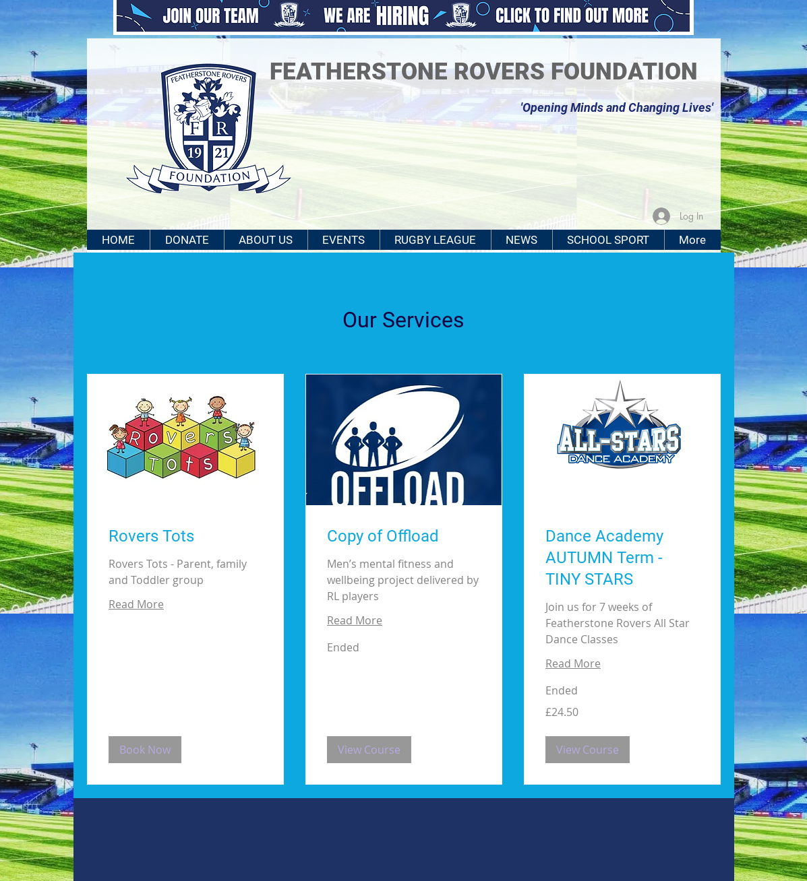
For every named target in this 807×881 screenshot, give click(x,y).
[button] (145, 749)
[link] (185, 537)
